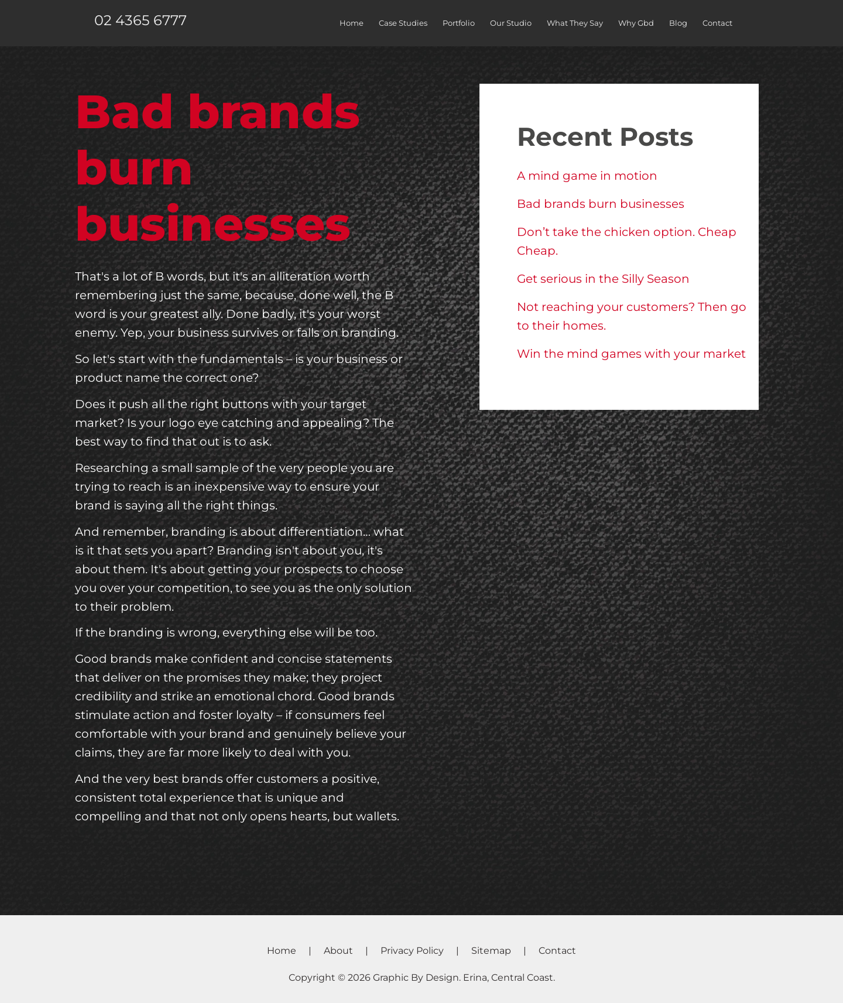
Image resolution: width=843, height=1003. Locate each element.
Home (352, 23)
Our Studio (511, 23)
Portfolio (459, 23)
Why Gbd (636, 23)
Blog (678, 23)
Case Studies (403, 23)
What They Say (575, 23)
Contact (717, 23)
